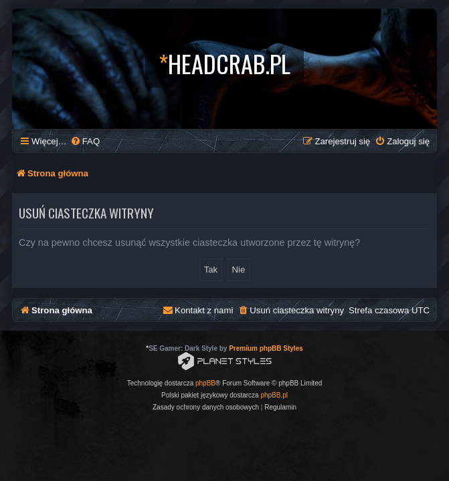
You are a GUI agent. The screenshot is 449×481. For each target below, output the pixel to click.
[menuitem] (85, 141)
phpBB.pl (274, 395)
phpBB (205, 383)
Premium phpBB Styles (266, 348)
